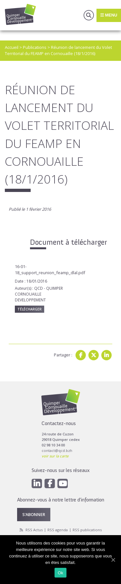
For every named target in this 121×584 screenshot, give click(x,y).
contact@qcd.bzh (57, 450)
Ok (60, 572)
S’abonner (33, 514)
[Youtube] (62, 483)
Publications (34, 47)
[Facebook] (50, 483)
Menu (108, 15)
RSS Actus (34, 529)
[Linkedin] (37, 483)
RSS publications (87, 529)
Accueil (11, 47)
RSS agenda (57, 529)
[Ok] (113, 559)
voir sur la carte (55, 456)
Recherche (88, 15)
